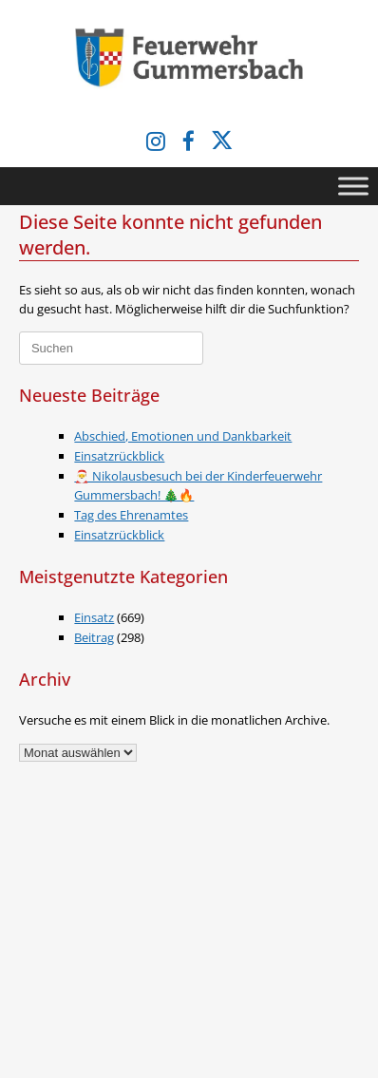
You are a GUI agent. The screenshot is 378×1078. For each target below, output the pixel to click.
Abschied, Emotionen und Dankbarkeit (183, 435)
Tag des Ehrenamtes (131, 514)
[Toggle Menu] (353, 186)
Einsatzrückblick (119, 455)
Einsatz (94, 617)
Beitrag (94, 637)
